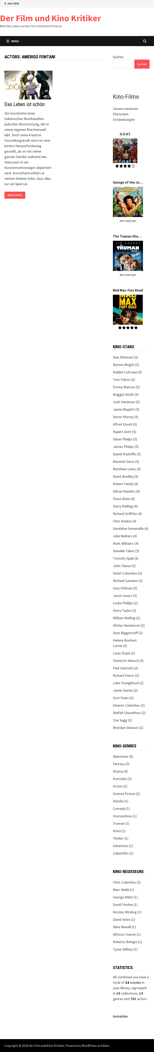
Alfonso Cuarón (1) (127, 934)
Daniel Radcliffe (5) (127, 454)
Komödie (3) (122, 778)
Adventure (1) (123, 845)
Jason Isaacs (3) (125, 595)
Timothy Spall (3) (125, 558)
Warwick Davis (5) (126, 461)
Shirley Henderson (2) (129, 625)
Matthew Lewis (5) (127, 469)
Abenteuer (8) (123, 756)
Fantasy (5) (121, 764)
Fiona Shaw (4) (124, 498)
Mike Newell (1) (124, 927)
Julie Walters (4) (125, 536)
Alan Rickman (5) (125, 357)
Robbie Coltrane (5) (127, 372)
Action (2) (120, 786)
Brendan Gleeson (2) (128, 727)
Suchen (118, 57)
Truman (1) (121, 823)
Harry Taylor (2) (124, 610)
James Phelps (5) (126, 446)
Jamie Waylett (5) (126, 409)
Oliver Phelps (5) (125, 439)
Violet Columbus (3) (127, 573)
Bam (106, 1046)
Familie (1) (120, 801)
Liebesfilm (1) (123, 853)
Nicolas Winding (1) (127, 912)
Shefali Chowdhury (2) (129, 712)
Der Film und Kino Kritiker (50, 18)
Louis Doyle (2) (124, 653)
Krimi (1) (119, 831)
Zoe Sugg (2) (122, 720)
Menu (12, 41)
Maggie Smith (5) (126, 394)
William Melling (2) (126, 618)
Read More (15, 195)
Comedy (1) (121, 808)
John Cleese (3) (124, 565)
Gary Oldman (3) (125, 588)
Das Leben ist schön (24, 104)
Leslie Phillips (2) (125, 603)
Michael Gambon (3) (128, 580)
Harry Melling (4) (125, 506)
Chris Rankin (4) (124, 521)
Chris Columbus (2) (127, 882)
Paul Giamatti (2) (125, 668)
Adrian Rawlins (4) (126, 491)
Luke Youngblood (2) (128, 683)
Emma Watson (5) (126, 387)
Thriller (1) (120, 838)
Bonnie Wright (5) (126, 364)
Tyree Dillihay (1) (125, 949)
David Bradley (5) (125, 476)
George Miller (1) (125, 897)
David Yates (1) (124, 919)
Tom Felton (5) (124, 379)
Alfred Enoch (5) (125, 424)
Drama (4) (120, 771)
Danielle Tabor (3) (126, 551)
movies (133, 982)
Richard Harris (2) (126, 675)
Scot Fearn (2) (123, 697)
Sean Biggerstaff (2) (128, 632)
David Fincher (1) (125, 904)
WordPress (89, 1046)
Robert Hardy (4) (125, 484)
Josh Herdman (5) (126, 402)
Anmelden (120, 1016)
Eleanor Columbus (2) (129, 705)
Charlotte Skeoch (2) (128, 660)
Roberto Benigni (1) (127, 941)
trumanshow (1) (125, 816)
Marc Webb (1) (123, 889)
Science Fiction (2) (126, 793)
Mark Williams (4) (126, 543)
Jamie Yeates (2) (125, 690)
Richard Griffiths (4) (127, 513)
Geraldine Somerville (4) (130, 528)
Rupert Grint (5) (124, 431)
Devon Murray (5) (125, 416)
